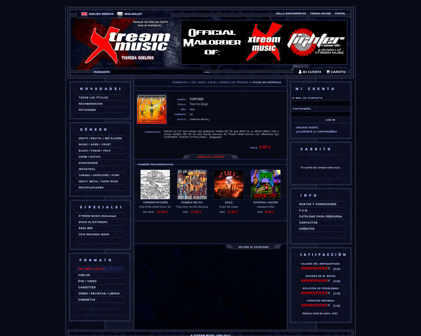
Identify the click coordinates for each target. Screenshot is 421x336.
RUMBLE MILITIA (192, 202)
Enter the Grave (229, 206)
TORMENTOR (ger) (155, 202)
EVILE (229, 202)
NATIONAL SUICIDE (265, 202)
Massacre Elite (265, 206)
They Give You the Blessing (192, 206)
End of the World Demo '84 (155, 206)
